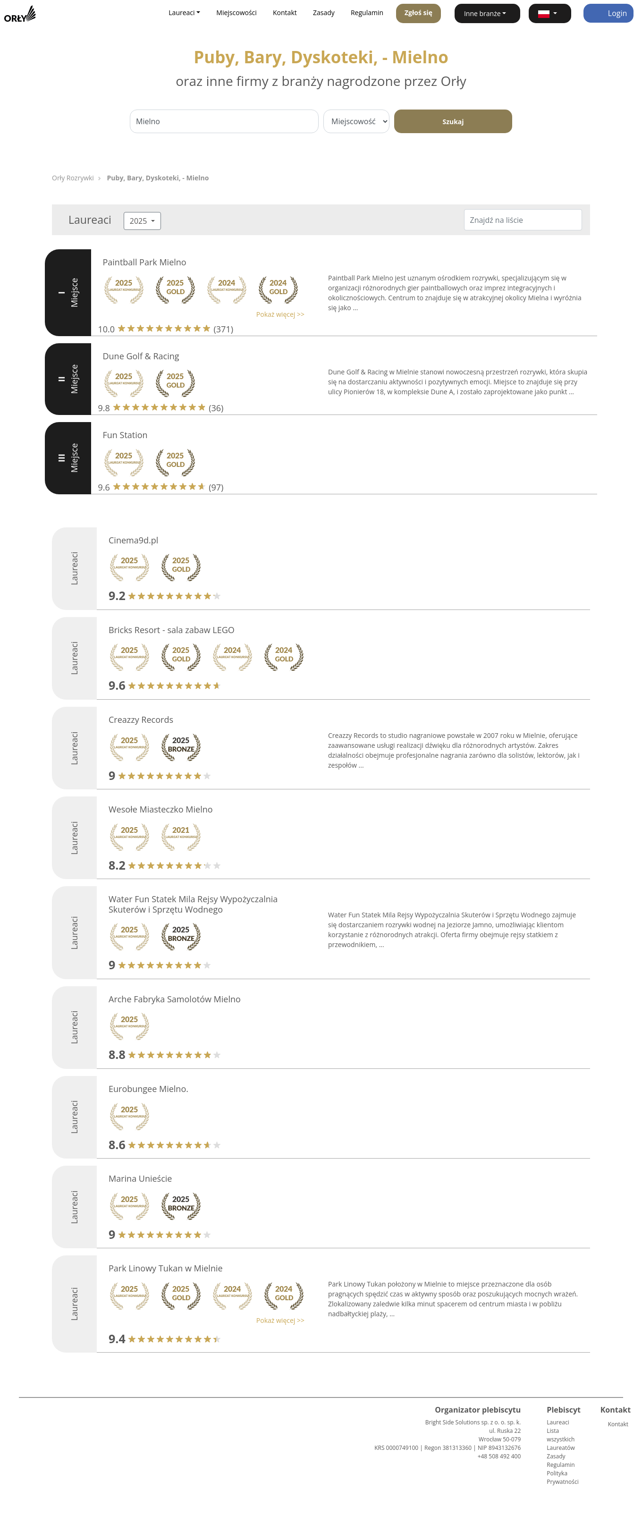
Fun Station (125, 434)
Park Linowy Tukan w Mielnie (166, 1268)
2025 (139, 221)
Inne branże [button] (482, 13)
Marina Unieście (140, 1178)
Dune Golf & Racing (141, 356)
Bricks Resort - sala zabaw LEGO (172, 629)
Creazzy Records (141, 719)
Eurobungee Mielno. (148, 1088)
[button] (550, 13)
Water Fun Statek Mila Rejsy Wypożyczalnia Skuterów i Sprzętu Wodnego (193, 904)
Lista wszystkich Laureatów (560, 1439)
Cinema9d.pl (133, 540)
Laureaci (558, 1422)
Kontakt (285, 12)
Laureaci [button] (181, 12)
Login (608, 13)
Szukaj (453, 121)
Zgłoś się (418, 12)
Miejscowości (236, 12)
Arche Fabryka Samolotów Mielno (175, 999)
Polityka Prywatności (562, 1477)
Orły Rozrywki (73, 177)
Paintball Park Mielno (144, 262)
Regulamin (367, 12)
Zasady (324, 12)
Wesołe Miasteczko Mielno (161, 809)
